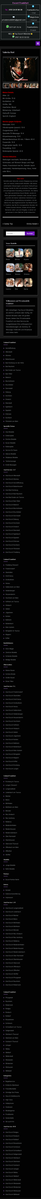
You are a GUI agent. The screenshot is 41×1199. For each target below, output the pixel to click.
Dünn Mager (10, 649)
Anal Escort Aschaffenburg (14, 483)
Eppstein (8, 410)
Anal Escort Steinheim (13, 1161)
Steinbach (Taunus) (12, 1034)
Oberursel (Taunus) (12, 844)
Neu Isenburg (10, 818)
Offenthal (9, 851)
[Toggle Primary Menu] (38, 43)
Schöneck (9, 1023)
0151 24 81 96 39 (15, 10)
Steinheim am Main (12, 1038)
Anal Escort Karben (12, 739)
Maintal (8, 796)
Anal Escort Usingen (12, 1169)
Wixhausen (9, 1067)
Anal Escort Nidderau (12, 941)
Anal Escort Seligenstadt (14, 1154)
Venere (17, 274)
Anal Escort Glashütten (13, 695)
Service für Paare (11, 450)
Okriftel (8, 854)
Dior (16, 289)
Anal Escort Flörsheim (13, 548)
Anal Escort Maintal (12, 915)
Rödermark (9, 1005)
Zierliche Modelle (11, 652)
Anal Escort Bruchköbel (13, 512)
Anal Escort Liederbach (13, 912)
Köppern (8, 634)
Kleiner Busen (10, 670)
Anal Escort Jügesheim (13, 736)
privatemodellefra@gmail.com (13, 20)
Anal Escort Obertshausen (14, 959)
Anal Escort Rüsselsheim (14, 1143)
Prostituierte (9, 1114)
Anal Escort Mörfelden (13, 923)
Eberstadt (9, 403)
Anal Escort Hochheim (13, 721)
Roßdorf (8, 1016)
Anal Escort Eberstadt (13, 530)
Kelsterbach (9, 623)
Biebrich (8, 377)
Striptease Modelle (12, 457)
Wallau (8, 1049)
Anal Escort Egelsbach (13, 534)
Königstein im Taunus (13, 631)
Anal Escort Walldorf (12, 1176)
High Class (9, 1100)
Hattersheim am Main (13, 587)
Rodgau (8, 1008)
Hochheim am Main (12, 598)
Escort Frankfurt (20, 3)
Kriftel (7, 638)
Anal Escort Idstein (12, 732)
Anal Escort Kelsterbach (13, 747)
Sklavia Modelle (11, 454)
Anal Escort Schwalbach (14, 1150)
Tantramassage (11, 461)
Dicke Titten (9, 681)
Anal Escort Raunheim (13, 981)
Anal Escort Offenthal (12, 970)
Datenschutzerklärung (13, 894)
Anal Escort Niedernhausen (15, 948)
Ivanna (8, 289)
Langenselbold (10, 789)
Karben (8, 616)
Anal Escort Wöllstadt (12, 1194)
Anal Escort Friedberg (13, 552)
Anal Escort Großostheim (14, 703)
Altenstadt (9, 352)
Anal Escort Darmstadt (13, 516)
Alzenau (8, 355)
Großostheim (10, 579)
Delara (8, 274)
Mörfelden (9, 803)
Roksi (8, 259)
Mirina (17, 259)
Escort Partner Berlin (12, 879)
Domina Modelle (11, 439)
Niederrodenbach (11, 833)
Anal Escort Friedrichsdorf (14, 692)
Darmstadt (9, 388)
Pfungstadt (9, 997)
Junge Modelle (10, 865)
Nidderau (9, 822)
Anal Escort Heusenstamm (14, 717)
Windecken (9, 1063)
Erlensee (8, 414)
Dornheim (9, 396)
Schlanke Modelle (11, 656)
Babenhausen (10, 359)
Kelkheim (8, 620)
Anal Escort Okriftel (12, 974)
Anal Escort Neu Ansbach (14, 934)
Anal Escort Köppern (12, 758)
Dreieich (8, 399)
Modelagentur (10, 1110)
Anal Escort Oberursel (13, 963)
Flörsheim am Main (12, 421)
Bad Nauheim (10, 366)
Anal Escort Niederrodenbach (15, 952)
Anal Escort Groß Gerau (13, 699)
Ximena (26, 274)
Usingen (8, 1045)
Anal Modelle (10, 432)
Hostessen (9, 1107)
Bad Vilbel (9, 374)
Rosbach (8, 1012)
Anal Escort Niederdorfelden (15, 944)
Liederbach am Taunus (13, 792)
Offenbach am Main (12, 847)
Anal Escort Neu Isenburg (14, 937)
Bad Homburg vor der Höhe (15, 363)
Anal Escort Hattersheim (13, 710)
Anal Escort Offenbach (13, 966)
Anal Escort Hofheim (12, 725)
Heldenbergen (10, 590)
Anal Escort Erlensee (12, 541)
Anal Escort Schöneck (13, 1147)
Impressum (9, 897)
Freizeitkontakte (11, 1089)
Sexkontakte (10, 1118)
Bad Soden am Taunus (13, 370)
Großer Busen (10, 677)
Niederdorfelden (11, 825)
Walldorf (8, 1052)
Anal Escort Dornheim (13, 523)
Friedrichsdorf (10, 568)
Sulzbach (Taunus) (12, 1041)
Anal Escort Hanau (12, 706)
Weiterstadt (9, 1056)
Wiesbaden (9, 1060)
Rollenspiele (9, 446)
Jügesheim (9, 612)
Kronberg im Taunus (12, 781)
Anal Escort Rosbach (12, 1136)
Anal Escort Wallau (12, 1172)
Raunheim (9, 1001)
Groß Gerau (9, 576)
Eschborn (9, 418)
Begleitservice (10, 1081)
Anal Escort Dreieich (12, 526)
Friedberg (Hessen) (12, 565)
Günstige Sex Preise (12, 1092)
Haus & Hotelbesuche (13, 1096)
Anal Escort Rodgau (12, 1132)
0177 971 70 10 (13, 27)
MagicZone (33, 17)
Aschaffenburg (10, 348)
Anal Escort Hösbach (12, 728)
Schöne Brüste (10, 674)
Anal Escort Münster (12, 930)
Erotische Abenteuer (12, 1085)
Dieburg (8, 392)
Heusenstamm (10, 594)
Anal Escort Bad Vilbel (13, 501)
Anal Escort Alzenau (12, 479)
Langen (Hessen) (11, 785)
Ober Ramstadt (10, 836)
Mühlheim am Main (12, 807)
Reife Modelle (10, 869)
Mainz (8, 800)
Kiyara (26, 259)
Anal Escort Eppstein (12, 537)
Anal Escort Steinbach (13, 1158)
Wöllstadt (8, 1071)
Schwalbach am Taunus (14, 1027)
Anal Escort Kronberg (13, 765)
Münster (8, 811)
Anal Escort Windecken (13, 1187)
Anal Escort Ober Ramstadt (14, 955)
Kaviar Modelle (10, 443)
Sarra (26, 289)
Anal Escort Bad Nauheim (14, 494)
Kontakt (8, 890)
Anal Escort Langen (12, 769)
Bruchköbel (9, 385)
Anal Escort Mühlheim (13, 926)
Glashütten (9, 572)
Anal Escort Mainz (11, 919)
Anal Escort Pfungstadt (13, 977)
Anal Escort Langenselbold (14, 908)
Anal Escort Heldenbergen (14, 714)
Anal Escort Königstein (13, 754)
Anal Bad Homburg (12, 490)
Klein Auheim (10, 627)
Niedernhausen (11, 829)
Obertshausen (10, 840)
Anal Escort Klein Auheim (14, 750)
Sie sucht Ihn (10, 1121)
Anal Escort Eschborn (13, 545)
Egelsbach (9, 407)
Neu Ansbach (10, 814)
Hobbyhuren (10, 1103)
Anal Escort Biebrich (12, 505)
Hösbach (8, 605)
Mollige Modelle (11, 660)
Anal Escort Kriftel (11, 761)
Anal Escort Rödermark (13, 985)
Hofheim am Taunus (12, 601)
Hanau (8, 583)
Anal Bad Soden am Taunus (15, 497)
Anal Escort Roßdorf (12, 1139)
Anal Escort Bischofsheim (14, 508)
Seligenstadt (10, 1030)
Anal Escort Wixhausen (13, 1191)
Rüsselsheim (10, 1019)
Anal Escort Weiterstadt (13, 1180)
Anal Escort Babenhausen (14, 486)
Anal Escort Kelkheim (12, 743)
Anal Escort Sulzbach (13, 1165)
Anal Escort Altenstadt (13, 475)
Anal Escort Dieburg (12, 519)
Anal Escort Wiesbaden (13, 1183)
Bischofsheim (10, 381)
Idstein (8, 609)
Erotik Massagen (11, 465)
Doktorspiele (10, 435)
